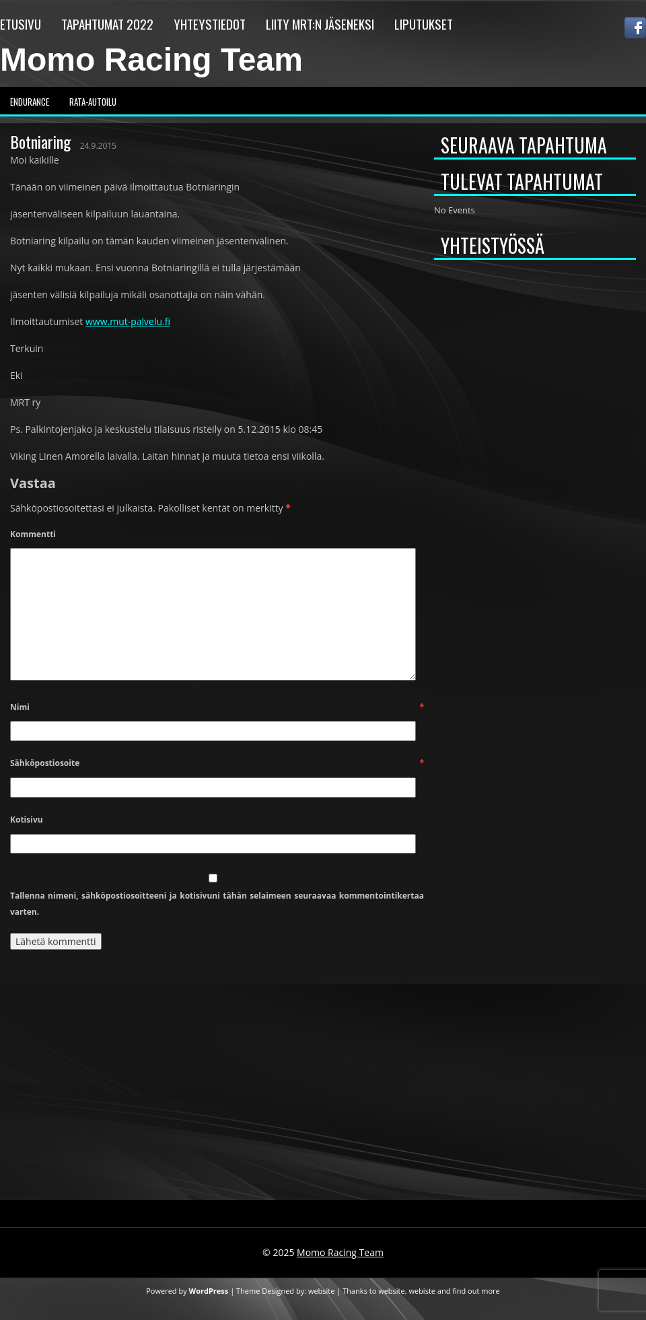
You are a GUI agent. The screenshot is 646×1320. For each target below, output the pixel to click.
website (321, 1291)
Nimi (217, 707)
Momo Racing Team (151, 59)
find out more (475, 1291)
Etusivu (20, 23)
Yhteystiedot (210, 23)
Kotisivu (26, 819)
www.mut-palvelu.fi (127, 321)
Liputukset (423, 23)
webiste (421, 1291)
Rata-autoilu (92, 101)
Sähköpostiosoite (217, 763)
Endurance (29, 101)
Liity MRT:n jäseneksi (320, 23)
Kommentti (33, 534)
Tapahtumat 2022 (107, 23)
